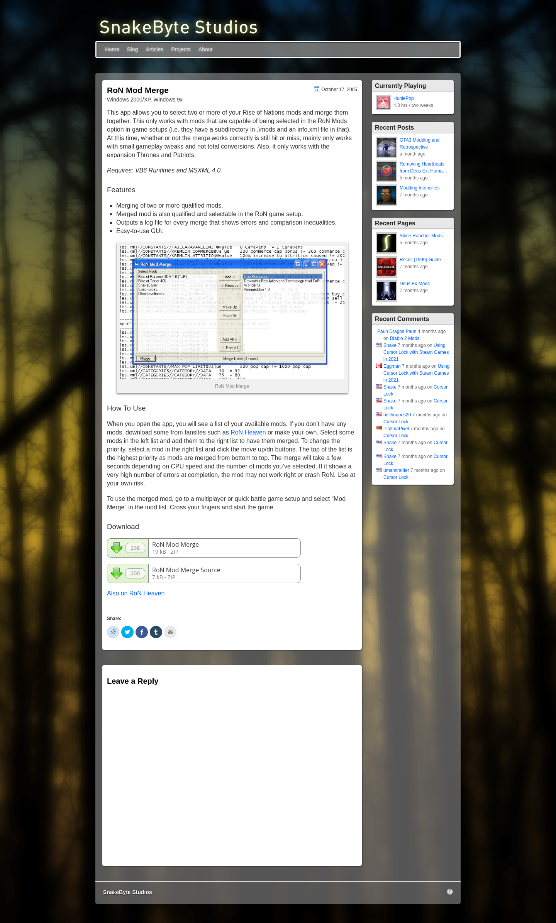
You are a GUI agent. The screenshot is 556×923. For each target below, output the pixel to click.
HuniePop (403, 98)
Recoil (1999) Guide (420, 259)
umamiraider (396, 470)
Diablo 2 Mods (405, 338)
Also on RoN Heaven (135, 593)
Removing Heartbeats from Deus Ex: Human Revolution (422, 171)
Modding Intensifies (419, 188)
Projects (181, 49)
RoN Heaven (248, 432)
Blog (132, 49)
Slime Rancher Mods (421, 235)
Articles (154, 49)
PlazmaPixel (396, 428)
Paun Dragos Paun (396, 331)
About (205, 49)
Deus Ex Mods (415, 283)
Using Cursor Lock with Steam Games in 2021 (416, 352)
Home (112, 49)
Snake (390, 345)
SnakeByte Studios (127, 892)
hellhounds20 (397, 415)
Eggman (392, 366)
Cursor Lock (396, 421)
